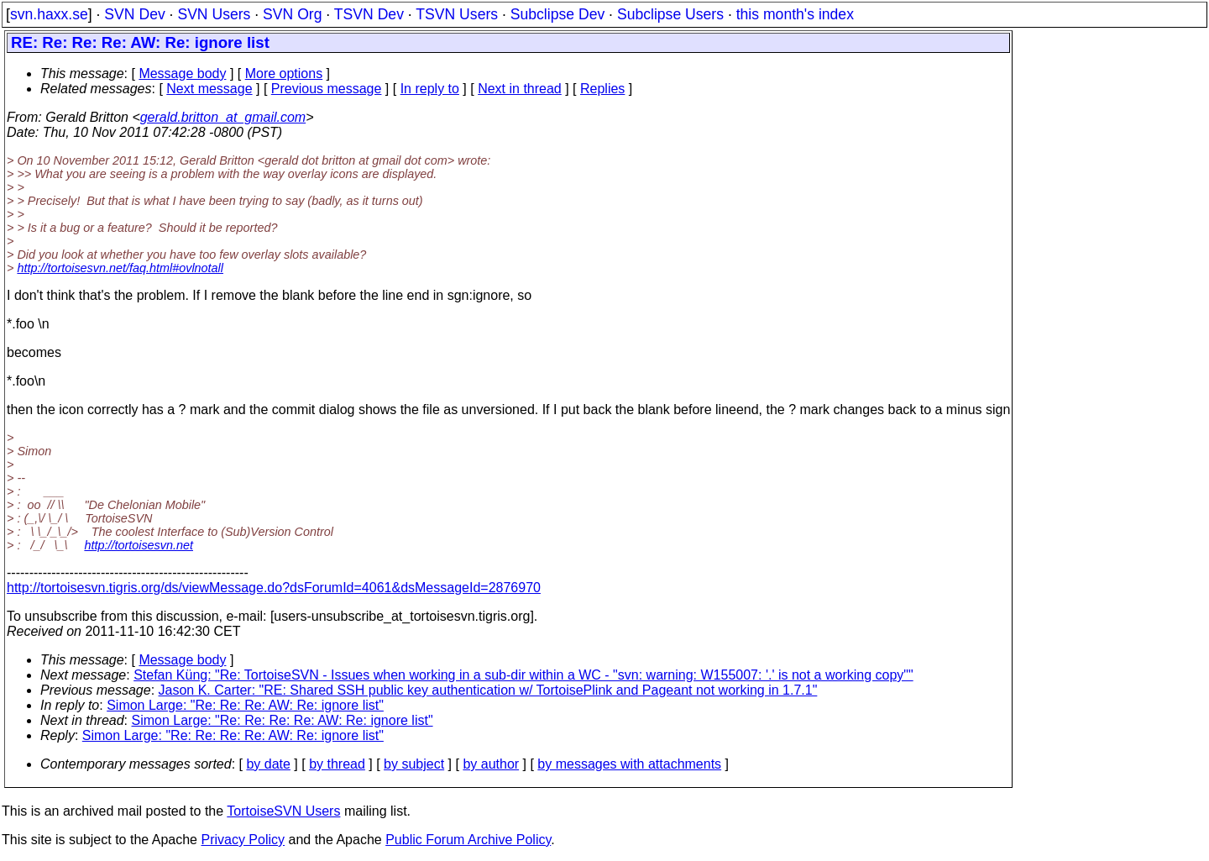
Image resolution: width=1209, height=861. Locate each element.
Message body (182, 73)
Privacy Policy (243, 839)
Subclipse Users (670, 14)
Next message (209, 88)
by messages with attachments (629, 764)
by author (491, 764)
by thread (337, 764)
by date (268, 764)
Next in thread (520, 88)
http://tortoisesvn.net (138, 545)
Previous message (326, 88)
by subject (414, 764)
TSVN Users (457, 14)
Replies (602, 88)
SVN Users (213, 14)
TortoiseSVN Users (283, 811)
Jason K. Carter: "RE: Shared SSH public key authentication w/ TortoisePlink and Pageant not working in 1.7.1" (488, 690)
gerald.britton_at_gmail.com (223, 117)
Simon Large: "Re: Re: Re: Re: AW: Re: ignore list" (282, 720)
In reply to (429, 88)
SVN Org (292, 14)
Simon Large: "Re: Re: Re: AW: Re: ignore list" (245, 705)
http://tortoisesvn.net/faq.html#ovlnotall (120, 268)
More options (284, 73)
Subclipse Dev (557, 14)
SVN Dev (134, 14)
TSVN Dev (369, 14)
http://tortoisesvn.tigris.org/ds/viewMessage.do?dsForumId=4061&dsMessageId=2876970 (274, 587)
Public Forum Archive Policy (468, 839)
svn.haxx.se (49, 14)
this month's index (795, 14)
